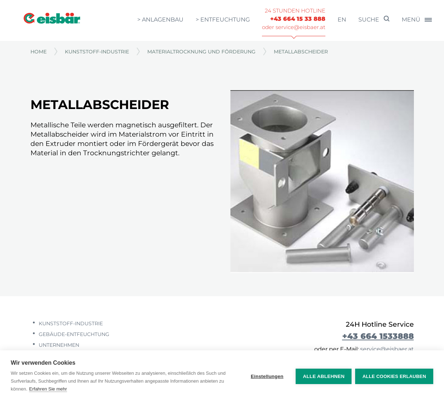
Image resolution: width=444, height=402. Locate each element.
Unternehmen (58, 345)
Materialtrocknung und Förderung (201, 51)
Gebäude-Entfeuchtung (73, 334)
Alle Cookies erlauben (394, 376)
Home (38, 51)
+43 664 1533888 (378, 336)
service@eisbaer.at (387, 349)
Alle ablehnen (323, 376)
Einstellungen (267, 376)
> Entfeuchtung (223, 19)
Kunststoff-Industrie (97, 51)
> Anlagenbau (160, 19)
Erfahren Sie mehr (48, 389)
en (342, 19)
